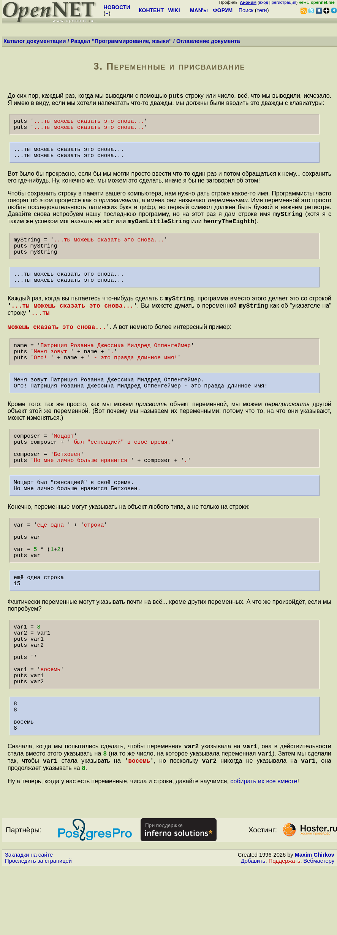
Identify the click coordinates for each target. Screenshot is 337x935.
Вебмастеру (319, 928)
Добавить (253, 928)
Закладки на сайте (29, 922)
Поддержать (285, 928)
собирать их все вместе (263, 848)
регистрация (284, 2)
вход (263, 2)
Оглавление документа (208, 41)
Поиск (246, 10)
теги (262, 10)
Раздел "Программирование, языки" (121, 41)
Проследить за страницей (38, 928)
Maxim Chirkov (314, 922)
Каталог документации (34, 41)
